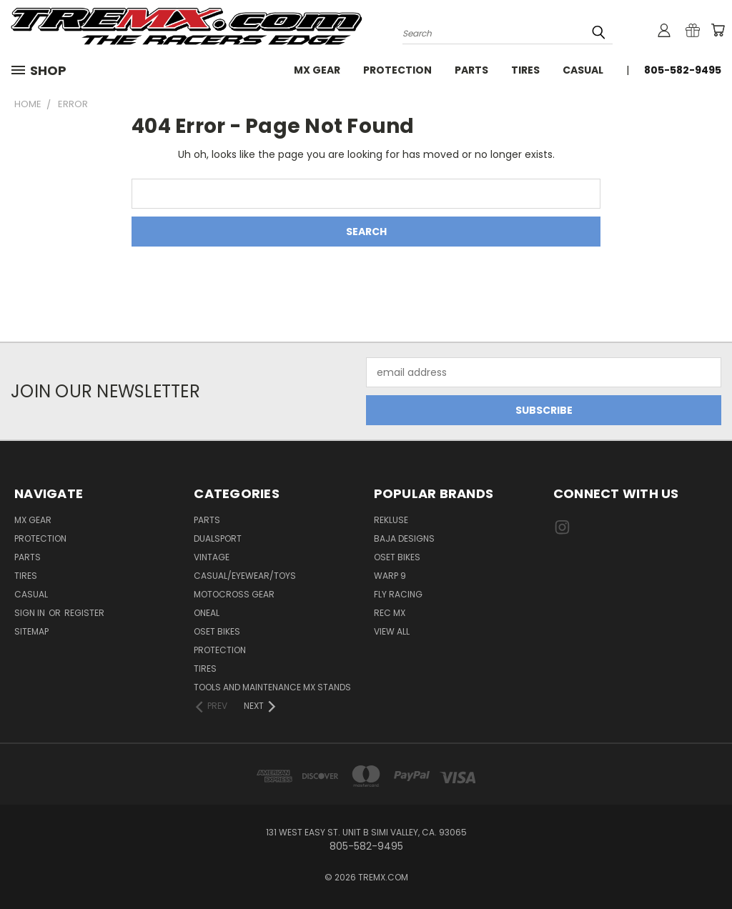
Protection (397, 70)
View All (392, 631)
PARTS (207, 520)
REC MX (389, 613)
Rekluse (391, 520)
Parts (471, 70)
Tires (525, 70)
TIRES (205, 668)
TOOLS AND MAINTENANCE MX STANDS (272, 687)
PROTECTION (220, 650)
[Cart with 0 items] (718, 30)
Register (84, 613)
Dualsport (218, 538)
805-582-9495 (682, 70)
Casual (583, 70)
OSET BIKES (217, 631)
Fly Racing (398, 594)
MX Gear (317, 70)
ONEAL (206, 613)
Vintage (211, 557)
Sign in (30, 613)
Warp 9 (390, 576)
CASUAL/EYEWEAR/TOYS (245, 576)
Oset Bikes (397, 557)
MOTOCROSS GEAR (234, 594)
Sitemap (31, 631)
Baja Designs (404, 538)
